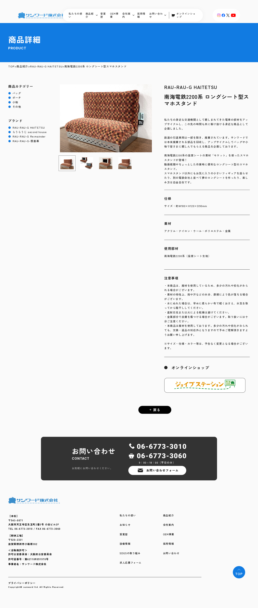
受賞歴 (103, 15)
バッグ (14, 93)
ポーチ (14, 97)
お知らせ (125, 524)
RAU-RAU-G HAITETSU (46, 66)
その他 (14, 106)
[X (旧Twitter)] (228, 15)
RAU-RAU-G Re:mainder (27, 136)
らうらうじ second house (27, 132)
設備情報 (125, 543)
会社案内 (128, 15)
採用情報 (141, 15)
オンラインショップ (183, 15)
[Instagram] (218, 15)
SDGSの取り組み (130, 553)
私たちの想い (75, 15)
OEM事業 (114, 15)
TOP (11, 66)
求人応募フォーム (131, 562)
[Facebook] (223, 15)
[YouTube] (233, 15)
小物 (13, 102)
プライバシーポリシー (22, 583)
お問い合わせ (157, 15)
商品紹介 (92, 15)
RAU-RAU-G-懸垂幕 (23, 141)
